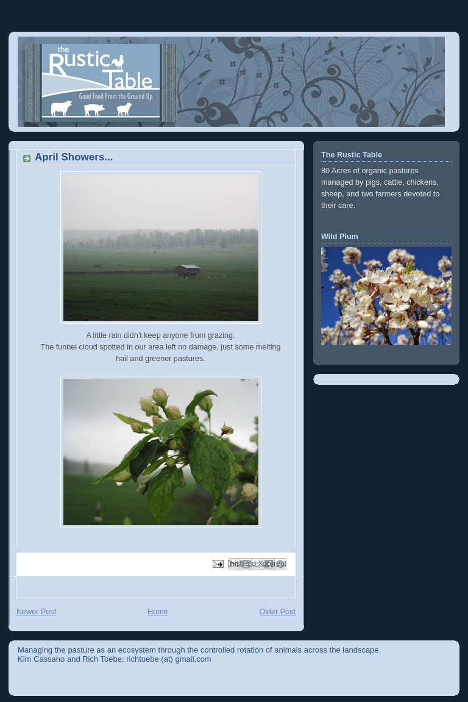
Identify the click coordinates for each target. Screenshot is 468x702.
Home (157, 611)
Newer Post (36, 611)
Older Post (277, 611)
